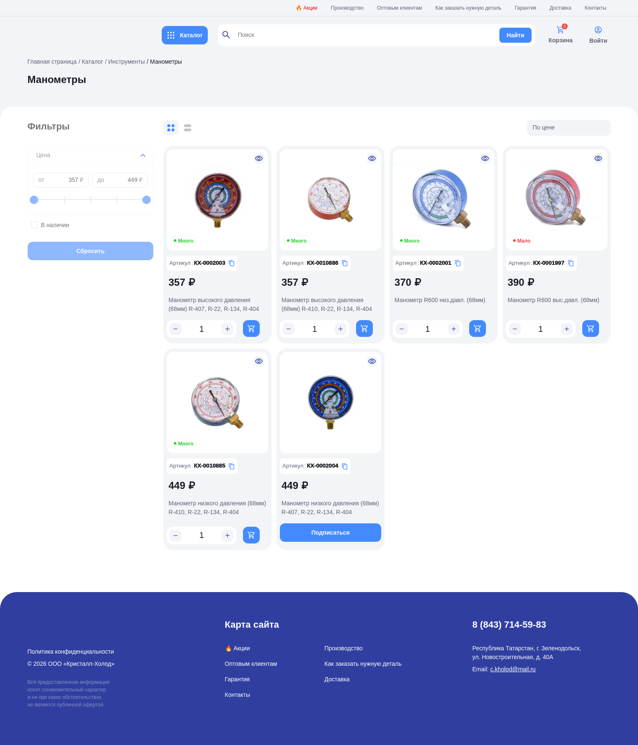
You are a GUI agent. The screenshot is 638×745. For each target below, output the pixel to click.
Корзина (560, 35)
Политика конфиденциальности (71, 646)
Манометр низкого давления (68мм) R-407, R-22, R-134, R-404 (336, 502)
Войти (598, 35)
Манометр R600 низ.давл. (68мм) (446, 297)
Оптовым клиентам (399, 8)
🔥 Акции (307, 8)
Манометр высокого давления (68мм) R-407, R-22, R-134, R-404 (226, 301)
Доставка (560, 8)
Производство (347, 8)
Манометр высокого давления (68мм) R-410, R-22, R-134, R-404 (336, 301)
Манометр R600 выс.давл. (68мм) (556, 297)
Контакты (596, 8)
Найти (515, 35)
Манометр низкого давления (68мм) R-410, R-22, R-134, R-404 (226, 502)
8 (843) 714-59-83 (509, 619)
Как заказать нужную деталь (468, 8)
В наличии (97, 225)
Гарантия (525, 8)
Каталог (185, 35)
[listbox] (569, 128)
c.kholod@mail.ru (512, 663)
